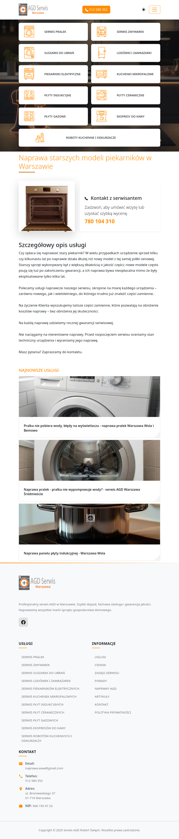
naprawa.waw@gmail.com (44, 768)
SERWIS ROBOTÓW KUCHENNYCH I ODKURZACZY (47, 738)
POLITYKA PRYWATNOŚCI (113, 712)
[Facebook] (23, 622)
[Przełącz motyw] (144, 10)
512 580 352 (96, 9)
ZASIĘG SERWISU (107, 673)
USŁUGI (100, 657)
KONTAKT (101, 704)
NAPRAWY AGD (106, 688)
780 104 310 (100, 221)
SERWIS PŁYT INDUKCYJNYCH (42, 704)
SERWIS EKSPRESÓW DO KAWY (44, 728)
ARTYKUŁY (102, 696)
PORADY (101, 681)
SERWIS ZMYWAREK (36, 665)
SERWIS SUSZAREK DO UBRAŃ (43, 673)
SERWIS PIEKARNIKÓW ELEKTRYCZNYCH (50, 688)
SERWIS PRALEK (33, 657)
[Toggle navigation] (154, 9)
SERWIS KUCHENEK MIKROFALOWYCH (49, 696)
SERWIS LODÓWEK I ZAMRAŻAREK (46, 681)
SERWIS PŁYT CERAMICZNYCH (43, 712)
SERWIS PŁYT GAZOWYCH (40, 720)
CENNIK (100, 665)
